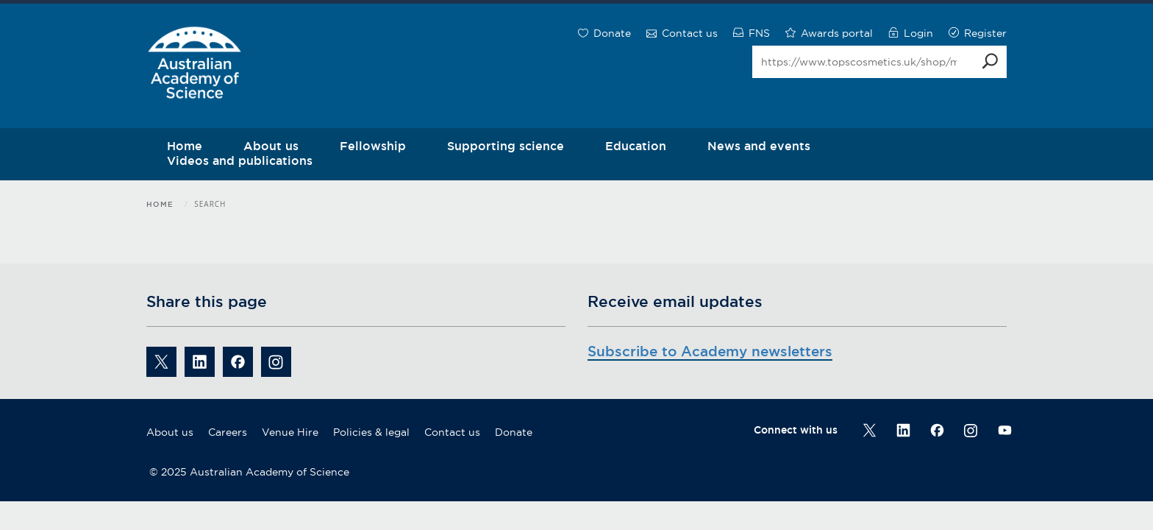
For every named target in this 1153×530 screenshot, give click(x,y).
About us (169, 432)
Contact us (452, 432)
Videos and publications (240, 160)
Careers (227, 432)
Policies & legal (371, 432)
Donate (513, 432)
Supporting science (505, 145)
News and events (758, 145)
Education (635, 145)
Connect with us (796, 430)
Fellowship (373, 145)
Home (160, 204)
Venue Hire (290, 432)
